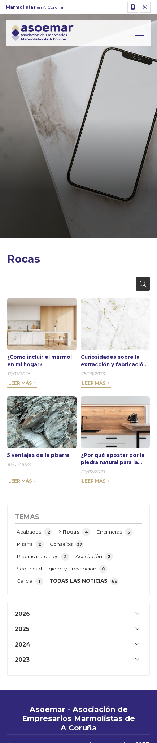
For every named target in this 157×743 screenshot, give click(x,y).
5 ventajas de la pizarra (38, 455)
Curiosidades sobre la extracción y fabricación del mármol (114, 361)
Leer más (20, 383)
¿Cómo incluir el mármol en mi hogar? (39, 360)
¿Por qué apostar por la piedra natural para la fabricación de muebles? (115, 459)
